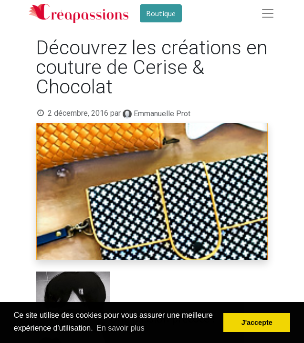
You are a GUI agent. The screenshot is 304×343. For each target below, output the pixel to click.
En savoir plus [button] (120, 328)
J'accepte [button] (257, 322)
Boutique (161, 13)
